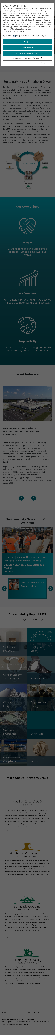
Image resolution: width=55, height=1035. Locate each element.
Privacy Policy (40, 63)
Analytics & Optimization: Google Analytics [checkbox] (31, 36)
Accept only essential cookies (27, 53)
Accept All (27, 41)
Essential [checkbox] (9, 36)
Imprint (49, 63)
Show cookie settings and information (27, 58)
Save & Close (27, 47)
